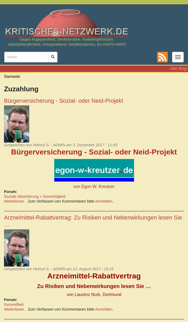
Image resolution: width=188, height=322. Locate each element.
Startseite (12, 76)
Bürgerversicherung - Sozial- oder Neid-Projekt (63, 100)
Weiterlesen (14, 201)
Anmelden (103, 201)
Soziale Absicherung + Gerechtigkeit (35, 196)
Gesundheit (14, 304)
